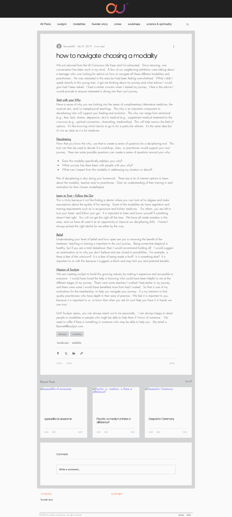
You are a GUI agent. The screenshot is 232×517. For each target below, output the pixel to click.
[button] (187, 24)
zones (117, 24)
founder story (100, 24)
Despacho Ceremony (161, 418)
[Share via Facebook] (57, 353)
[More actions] (174, 46)
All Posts (45, 24)
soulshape (134, 24)
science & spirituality (159, 24)
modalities (79, 24)
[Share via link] (81, 353)
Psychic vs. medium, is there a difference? (113, 420)
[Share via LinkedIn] (73, 353)
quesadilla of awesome (58, 418)
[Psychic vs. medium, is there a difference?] (116, 400)
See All (188, 381)
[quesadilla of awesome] (63, 400)
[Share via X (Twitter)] (65, 353)
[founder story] (57, 499)
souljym (62, 24)
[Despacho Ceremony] (168, 400)
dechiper (62, 334)
